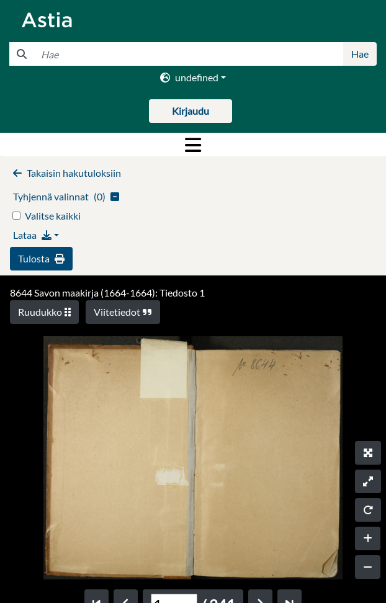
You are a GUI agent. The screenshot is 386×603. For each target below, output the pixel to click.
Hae (360, 54)
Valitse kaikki (53, 215)
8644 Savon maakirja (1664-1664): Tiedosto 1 (107, 292)
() (66, 196)
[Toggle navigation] (193, 144)
